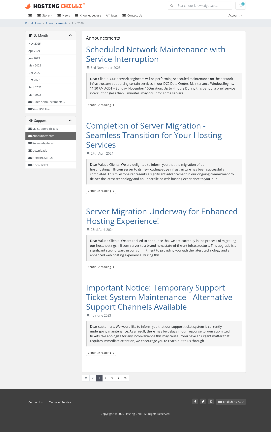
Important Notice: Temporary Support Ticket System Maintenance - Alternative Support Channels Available (159, 297)
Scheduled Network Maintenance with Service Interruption (156, 54)
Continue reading (101, 105)
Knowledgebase (88, 15)
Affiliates (112, 15)
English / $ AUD (231, 402)
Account (234, 15)
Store (43, 15)
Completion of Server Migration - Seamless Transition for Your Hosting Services (154, 135)
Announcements (57, 23)
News (63, 15)
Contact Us (132, 15)
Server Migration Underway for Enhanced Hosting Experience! (162, 216)
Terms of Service (60, 402)
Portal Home (33, 23)
